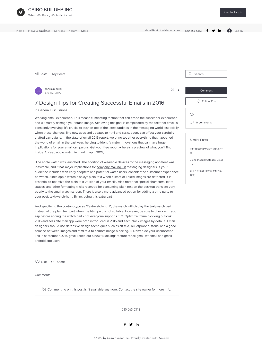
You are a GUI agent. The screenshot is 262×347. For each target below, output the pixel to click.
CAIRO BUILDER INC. (50, 9)
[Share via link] (57, 261)
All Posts (41, 74)
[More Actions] (176, 89)
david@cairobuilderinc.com (162, 30)
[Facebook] (207, 31)
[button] (233, 12)
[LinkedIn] (220, 31)
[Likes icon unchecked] (37, 261)
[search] (206, 74)
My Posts (58, 74)
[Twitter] (213, 31)
